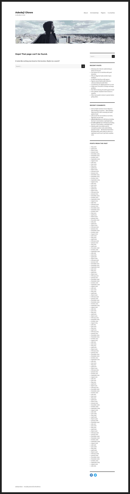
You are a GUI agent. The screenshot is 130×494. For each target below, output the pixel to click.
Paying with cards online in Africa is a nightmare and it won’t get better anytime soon (102, 133)
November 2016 (95, 281)
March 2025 (94, 169)
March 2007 (94, 431)
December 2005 (95, 457)
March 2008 (94, 419)
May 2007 (93, 427)
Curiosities (111, 13)
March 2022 (94, 216)
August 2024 (94, 181)
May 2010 (93, 398)
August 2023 (94, 201)
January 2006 (94, 455)
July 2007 (93, 424)
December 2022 (95, 208)
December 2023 (95, 195)
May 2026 (93, 147)
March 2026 (94, 150)
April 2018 (94, 256)
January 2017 (94, 277)
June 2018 (93, 255)
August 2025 (94, 161)
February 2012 (95, 370)
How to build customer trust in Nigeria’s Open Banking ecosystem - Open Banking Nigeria (102, 110)
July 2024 (93, 183)
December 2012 (95, 354)
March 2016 (94, 295)
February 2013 (95, 351)
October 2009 (94, 406)
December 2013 (95, 335)
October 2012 (94, 358)
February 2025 (95, 171)
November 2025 (95, 155)
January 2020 (94, 243)
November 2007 (95, 422)
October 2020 (94, 232)
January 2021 (94, 229)
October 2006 (94, 440)
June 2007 (94, 426)
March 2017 (94, 274)
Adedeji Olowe (24, 12)
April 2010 (94, 399)
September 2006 (95, 441)
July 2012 (93, 361)
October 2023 (94, 197)
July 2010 (93, 394)
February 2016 (95, 297)
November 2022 (95, 209)
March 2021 (94, 225)
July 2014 (93, 324)
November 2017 (95, 265)
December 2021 (95, 220)
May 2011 (93, 382)
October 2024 (94, 178)
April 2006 (94, 450)
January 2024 (94, 194)
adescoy (93, 115)
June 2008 (94, 413)
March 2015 (94, 316)
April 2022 (94, 215)
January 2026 (94, 152)
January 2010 (94, 403)
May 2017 (93, 270)
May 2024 (93, 187)
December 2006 (95, 436)
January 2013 (94, 352)
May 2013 (93, 345)
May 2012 (93, 365)
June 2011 (93, 380)
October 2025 (94, 157)
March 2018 (94, 258)
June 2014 (93, 326)
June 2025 (94, 164)
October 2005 (94, 460)
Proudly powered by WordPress (32, 486)
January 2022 (94, 218)
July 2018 (93, 253)
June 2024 (94, 185)
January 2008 (94, 420)
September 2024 (95, 180)
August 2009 (94, 410)
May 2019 (93, 244)
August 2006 (94, 443)
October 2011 (94, 373)
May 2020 (93, 237)
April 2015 (94, 314)
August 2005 (94, 464)
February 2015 (95, 317)
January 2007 (94, 434)
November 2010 (95, 391)
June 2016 (93, 290)
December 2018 (95, 248)
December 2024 (95, 175)
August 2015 (94, 307)
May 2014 (93, 328)
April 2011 (93, 384)
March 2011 (94, 385)
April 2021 (94, 223)
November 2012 (95, 356)
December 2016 (95, 279)
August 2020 (94, 234)
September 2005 (95, 462)
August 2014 (94, 323)
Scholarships (94, 13)
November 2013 (95, 337)
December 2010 (95, 389)
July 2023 (93, 202)
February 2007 (95, 433)
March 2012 (94, 368)
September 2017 (95, 267)
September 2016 (95, 284)
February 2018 (95, 260)
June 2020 (94, 236)
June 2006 (94, 447)
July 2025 (93, 162)
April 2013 (93, 347)
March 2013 (94, 349)
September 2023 (95, 199)
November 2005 (95, 459)
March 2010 (94, 401)
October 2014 (94, 321)
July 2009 (93, 412)
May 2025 (93, 166)
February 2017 (95, 276)
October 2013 (94, 338)
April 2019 (94, 246)
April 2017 (94, 272)
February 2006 (95, 453)
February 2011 (94, 387)
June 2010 (93, 396)
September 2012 (95, 359)
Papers (103, 13)
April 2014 (94, 330)
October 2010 (94, 392)
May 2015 (93, 312)
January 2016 (94, 298)
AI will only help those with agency (100, 79)
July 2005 (93, 466)
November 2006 (95, 438)
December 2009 (95, 405)
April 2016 (94, 293)
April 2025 (94, 168)
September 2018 (95, 251)
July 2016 (93, 288)
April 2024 (94, 188)
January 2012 (94, 372)
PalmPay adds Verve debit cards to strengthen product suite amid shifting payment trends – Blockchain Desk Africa (102, 128)
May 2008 (93, 415)
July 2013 (93, 342)
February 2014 (95, 331)
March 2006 (94, 452)
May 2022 (93, 213)
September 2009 (95, 408)
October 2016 (94, 283)
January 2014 (94, 333)
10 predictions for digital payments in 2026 (102, 84)
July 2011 (93, 379)
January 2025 (94, 173)
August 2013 (94, 340)
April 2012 (94, 366)
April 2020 (94, 239)
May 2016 (93, 291)
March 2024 (94, 190)
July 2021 (93, 222)
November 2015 (95, 302)
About (86, 13)
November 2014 (95, 319)
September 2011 (95, 375)
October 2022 (94, 211)
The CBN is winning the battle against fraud (102, 90)
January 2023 (94, 206)
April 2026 (94, 148)
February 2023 (95, 204)
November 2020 (95, 230)
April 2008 (94, 417)
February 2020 (95, 241)
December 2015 (95, 300)
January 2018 (94, 262)
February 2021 (95, 227)
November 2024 (95, 176)
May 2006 (93, 448)
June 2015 (93, 311)
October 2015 (94, 304)
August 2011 (94, 377)
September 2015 (95, 305)
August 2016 (94, 286)
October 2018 (94, 249)
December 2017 (95, 263)
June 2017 (93, 269)
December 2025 (95, 154)
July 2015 (93, 309)
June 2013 (93, 344)
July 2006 (93, 445)
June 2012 (93, 363)
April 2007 (94, 429)
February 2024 (95, 192)
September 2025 (95, 159)
